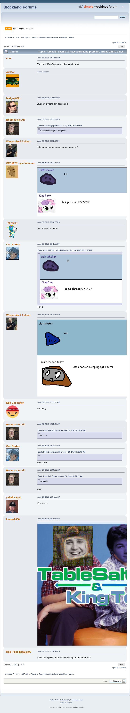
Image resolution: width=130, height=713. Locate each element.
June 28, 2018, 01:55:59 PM (48, 98)
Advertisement (43, 72)
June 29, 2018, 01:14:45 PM (48, 651)
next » (123, 42)
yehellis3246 (13, 497)
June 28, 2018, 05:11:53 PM (48, 119)
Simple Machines (76, 700)
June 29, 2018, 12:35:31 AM (48, 424)
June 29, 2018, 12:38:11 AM (48, 446)
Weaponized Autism (18, 141)
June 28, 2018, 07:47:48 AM (48, 58)
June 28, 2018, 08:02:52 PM (48, 141)
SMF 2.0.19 (54, 700)
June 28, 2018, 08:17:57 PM (48, 163)
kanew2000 (13, 519)
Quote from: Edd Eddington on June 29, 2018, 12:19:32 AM (61, 430)
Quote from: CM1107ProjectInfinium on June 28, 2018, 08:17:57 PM (65, 250)
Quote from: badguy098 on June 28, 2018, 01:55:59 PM (60, 126)
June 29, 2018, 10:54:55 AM (48, 497)
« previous (116, 42)
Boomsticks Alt (15, 119)
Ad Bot (10, 72)
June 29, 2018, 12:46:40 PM (48, 519)
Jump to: (106, 681)
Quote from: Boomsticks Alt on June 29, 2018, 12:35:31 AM (61, 452)
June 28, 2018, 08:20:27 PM (48, 222)
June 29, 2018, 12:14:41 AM (48, 315)
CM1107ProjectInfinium (20, 163)
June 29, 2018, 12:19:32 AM (48, 402)
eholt (9, 58)
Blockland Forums (20, 7)
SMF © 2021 (64, 700)
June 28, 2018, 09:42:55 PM (48, 244)
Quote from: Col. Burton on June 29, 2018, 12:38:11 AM (60, 476)
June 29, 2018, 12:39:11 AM (48, 470)
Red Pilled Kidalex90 (18, 651)
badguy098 (12, 98)
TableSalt (11, 222)
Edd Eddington (15, 402)
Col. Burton (13, 244)
